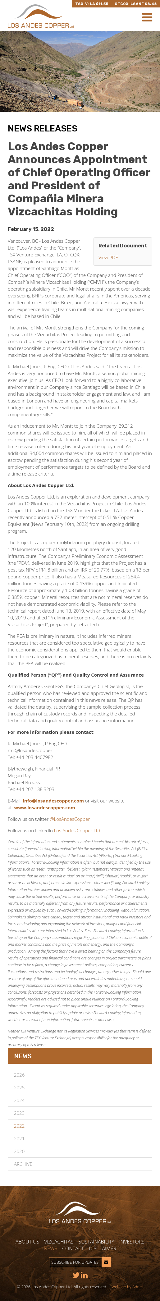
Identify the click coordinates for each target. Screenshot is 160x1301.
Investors (131, 1241)
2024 (19, 1100)
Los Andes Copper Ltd (77, 830)
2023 (19, 1113)
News (50, 1248)
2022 (19, 1126)
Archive (23, 1164)
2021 (19, 1138)
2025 (19, 1087)
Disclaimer (102, 1248)
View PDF (108, 257)
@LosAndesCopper (70, 819)
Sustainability (96, 1241)
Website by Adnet (127, 1287)
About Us (27, 1241)
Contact (73, 1248)
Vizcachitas (58, 1241)
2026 (19, 1075)
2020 (19, 1151)
